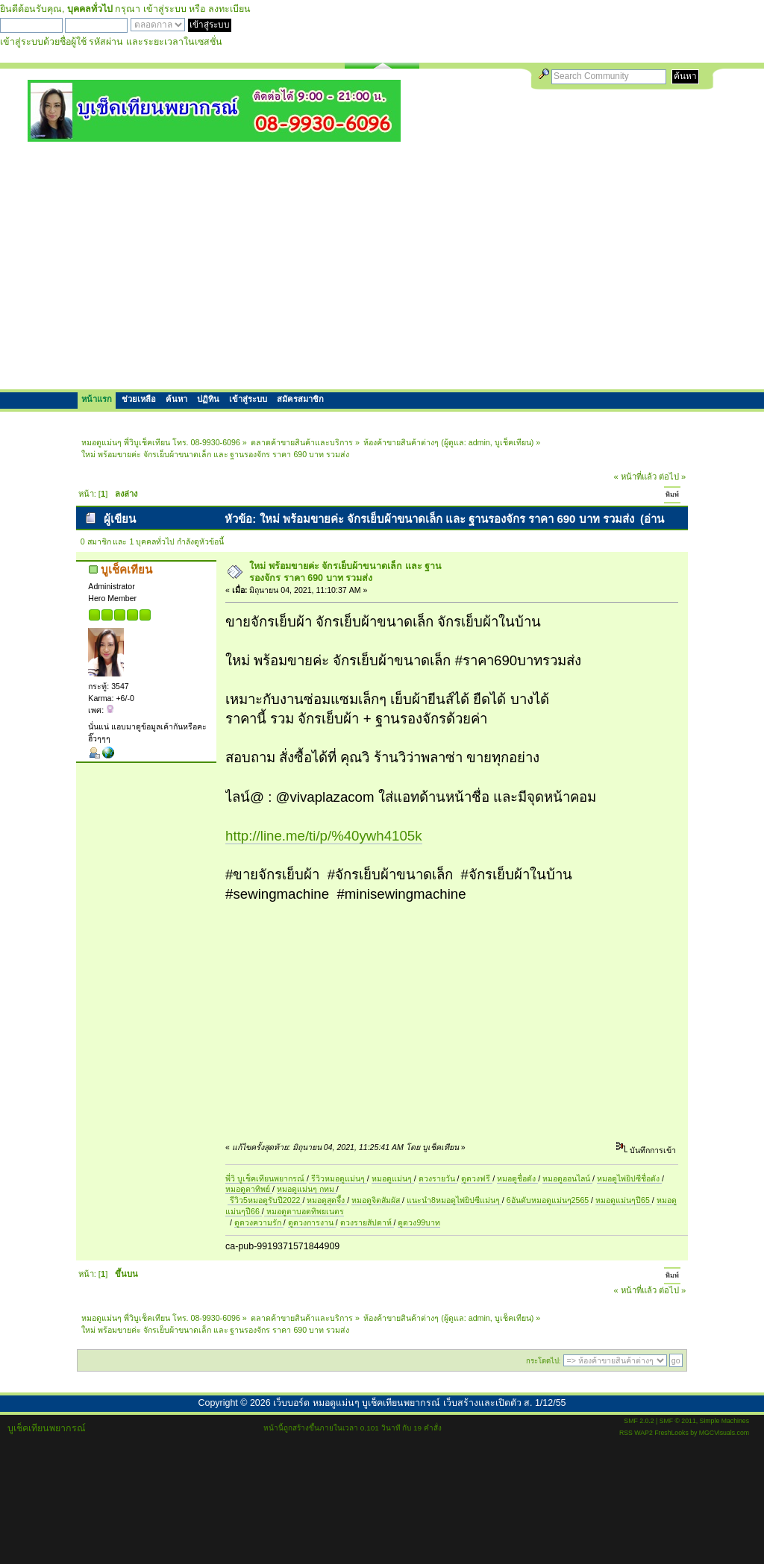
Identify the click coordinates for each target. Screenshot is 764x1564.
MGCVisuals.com (724, 1432)
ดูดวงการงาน (312, 1222)
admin (479, 442)
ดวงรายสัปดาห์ (367, 1222)
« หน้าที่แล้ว (635, 476)
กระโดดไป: (543, 1361)
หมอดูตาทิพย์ (248, 1188)
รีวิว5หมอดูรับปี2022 (265, 1200)
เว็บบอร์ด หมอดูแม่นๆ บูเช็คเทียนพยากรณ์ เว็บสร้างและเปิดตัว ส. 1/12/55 (419, 1403)
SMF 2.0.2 (639, 1421)
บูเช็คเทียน (513, 442)
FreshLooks (671, 1432)
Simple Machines (724, 1421)
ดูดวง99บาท (419, 1222)
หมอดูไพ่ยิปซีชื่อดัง (629, 1178)
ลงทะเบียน (229, 9)
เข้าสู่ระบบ (165, 9)
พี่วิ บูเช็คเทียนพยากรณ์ (266, 1178)
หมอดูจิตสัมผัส (376, 1200)
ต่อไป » (672, 476)
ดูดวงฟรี (476, 1178)
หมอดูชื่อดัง (517, 1178)
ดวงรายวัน (438, 1178)
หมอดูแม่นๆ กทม (306, 1188)
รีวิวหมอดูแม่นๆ (338, 1178)
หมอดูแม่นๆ (393, 1178)
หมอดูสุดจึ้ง (327, 1200)
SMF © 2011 (678, 1421)
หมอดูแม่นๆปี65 (623, 1200)
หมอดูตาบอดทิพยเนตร (304, 1211)
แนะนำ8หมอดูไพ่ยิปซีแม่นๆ (454, 1200)
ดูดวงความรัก (259, 1222)
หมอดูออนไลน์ (567, 1178)
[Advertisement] (382, 264)
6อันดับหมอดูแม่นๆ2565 (548, 1200)
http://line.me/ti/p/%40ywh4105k (323, 836)
